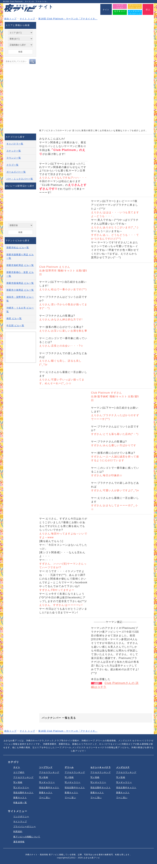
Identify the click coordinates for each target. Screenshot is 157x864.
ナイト (16, 767)
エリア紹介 (19, 772)
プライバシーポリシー (24, 826)
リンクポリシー (21, 816)
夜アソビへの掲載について (26, 837)
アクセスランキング (23, 777)
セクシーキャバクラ (100, 767)
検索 (20, 52)
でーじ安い (44, 797)
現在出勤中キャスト (23, 792)
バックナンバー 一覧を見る (59, 718)
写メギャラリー (21, 787)
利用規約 (17, 831)
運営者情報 (19, 842)
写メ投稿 (17, 782)
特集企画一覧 (20, 802)
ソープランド (46, 767)
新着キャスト (20, 797)
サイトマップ (20, 821)
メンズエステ (123, 767)
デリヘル (69, 767)
